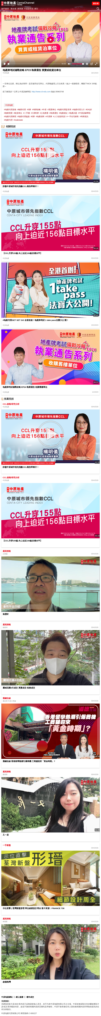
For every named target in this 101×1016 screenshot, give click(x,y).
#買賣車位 (52, 109)
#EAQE (89, 109)
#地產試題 (73, 113)
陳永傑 (13, 9)
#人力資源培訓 (59, 116)
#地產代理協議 (23, 116)
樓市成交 (30, 997)
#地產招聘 (40, 116)
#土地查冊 (44, 113)
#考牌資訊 (84, 116)
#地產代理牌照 (10, 116)
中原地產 (9, 105)
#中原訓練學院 (84, 113)
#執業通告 (53, 113)
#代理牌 (48, 116)
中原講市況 (28, 9)
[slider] (34, 64)
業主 (36, 9)
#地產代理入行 (78, 109)
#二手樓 (26, 113)
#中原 (44, 109)
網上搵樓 (19, 997)
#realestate (18, 120)
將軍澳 (20, 9)
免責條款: (5, 1001)
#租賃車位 (18, 113)
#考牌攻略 (36, 109)
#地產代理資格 (10, 109)
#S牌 (29, 109)
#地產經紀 (63, 113)
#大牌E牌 (35, 113)
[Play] (5, 64)
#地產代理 (8, 120)
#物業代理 (21, 109)
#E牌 (33, 116)
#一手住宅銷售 (72, 116)
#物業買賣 (8, 113)
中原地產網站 (7, 997)
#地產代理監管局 (64, 109)
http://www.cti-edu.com (41, 92)
